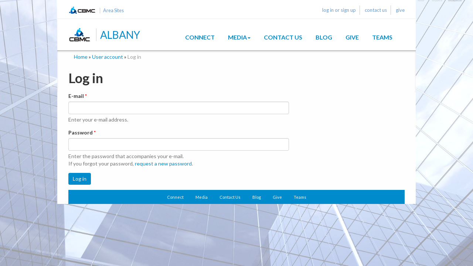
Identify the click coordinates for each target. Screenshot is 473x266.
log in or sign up (339, 10)
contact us (376, 10)
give (400, 10)
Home (81, 57)
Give (352, 37)
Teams (382, 37)
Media (239, 37)
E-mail (77, 96)
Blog (324, 37)
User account (107, 57)
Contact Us (283, 37)
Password (82, 132)
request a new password (163, 163)
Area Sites (113, 10)
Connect (200, 37)
